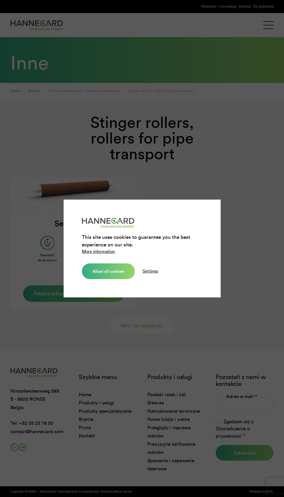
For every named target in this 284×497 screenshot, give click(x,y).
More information (98, 251)
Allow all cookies (108, 271)
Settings (150, 271)
